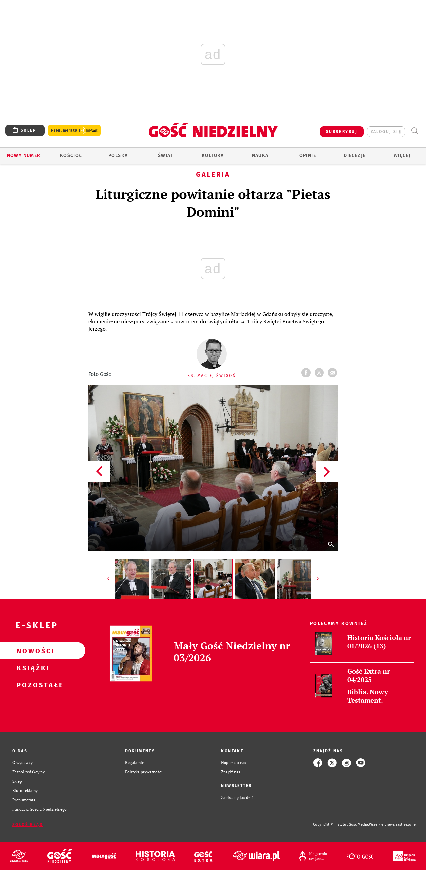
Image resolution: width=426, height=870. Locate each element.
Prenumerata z (74, 130)
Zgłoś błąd (27, 824)
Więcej (402, 155)
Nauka (260, 155)
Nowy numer (24, 155)
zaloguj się (386, 131)
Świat (165, 155)
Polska (118, 155)
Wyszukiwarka (414, 131)
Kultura (213, 155)
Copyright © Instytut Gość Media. (341, 824)
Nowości (32, 650)
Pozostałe (32, 684)
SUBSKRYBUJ (341, 131)
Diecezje (354, 155)
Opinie (307, 155)
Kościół (71, 155)
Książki (32, 667)
